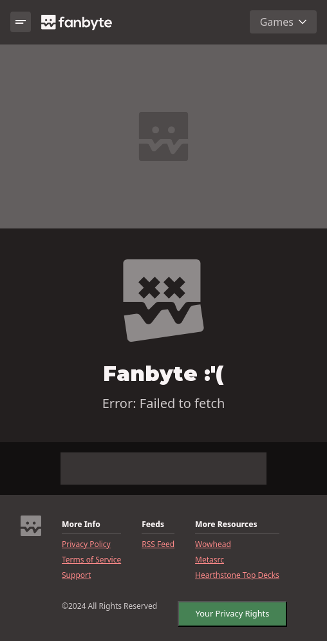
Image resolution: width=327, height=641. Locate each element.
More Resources (226, 524)
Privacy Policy (86, 544)
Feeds (153, 524)
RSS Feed (158, 544)
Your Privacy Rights (229, 610)
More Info (81, 524)
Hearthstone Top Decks (237, 575)
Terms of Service (91, 560)
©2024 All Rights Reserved (109, 606)
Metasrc (209, 560)
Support (76, 575)
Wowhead (213, 544)
